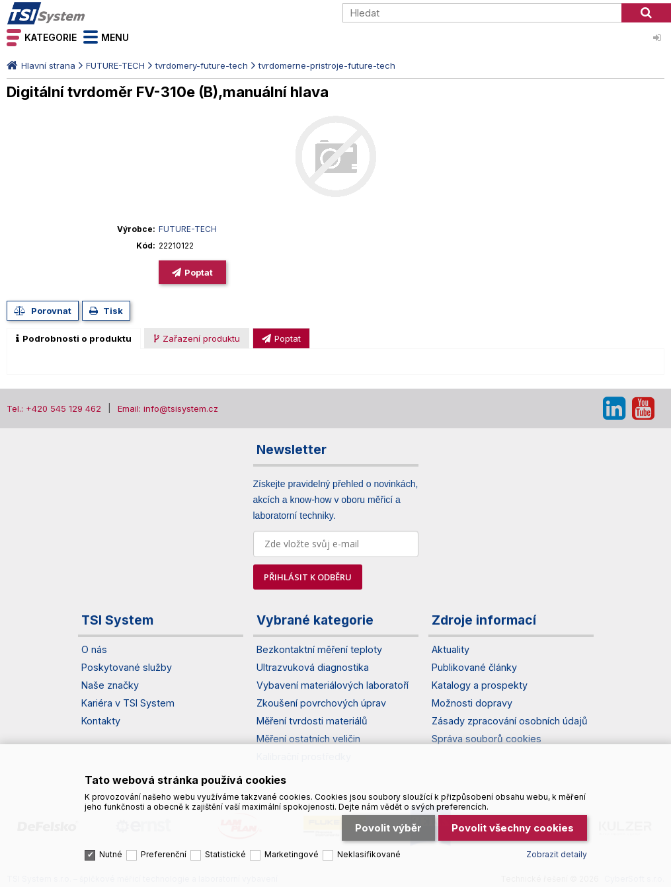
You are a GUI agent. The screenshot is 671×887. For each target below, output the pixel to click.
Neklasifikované (369, 852)
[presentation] (73, 338)
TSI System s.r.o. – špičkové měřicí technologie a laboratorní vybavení (83, 13)
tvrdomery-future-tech (201, 65)
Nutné (110, 852)
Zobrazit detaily (556, 852)
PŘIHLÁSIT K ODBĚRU (308, 577)
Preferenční (163, 852)
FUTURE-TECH (115, 65)
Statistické (225, 852)
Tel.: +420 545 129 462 (54, 408)
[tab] (74, 338)
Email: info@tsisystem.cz (168, 408)
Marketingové (291, 852)
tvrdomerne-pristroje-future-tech (326, 65)
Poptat (198, 272)
